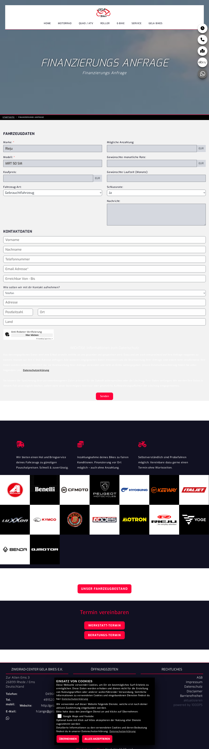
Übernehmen (68, 739)
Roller (105, 23)
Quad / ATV (86, 23)
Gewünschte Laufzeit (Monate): (127, 172)
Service (136, 23)
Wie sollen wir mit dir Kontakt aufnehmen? (31, 297)
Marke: (7, 142)
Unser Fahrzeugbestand (104, 589)
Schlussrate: (115, 187)
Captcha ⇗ (44, 339)
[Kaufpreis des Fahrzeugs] (48, 178)
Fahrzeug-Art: (12, 187)
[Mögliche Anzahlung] (152, 148)
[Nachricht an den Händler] (156, 214)
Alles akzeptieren (97, 739)
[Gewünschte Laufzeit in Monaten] (156, 178)
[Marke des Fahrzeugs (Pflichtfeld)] (52, 148)
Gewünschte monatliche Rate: (126, 157)
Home (47, 23)
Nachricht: (113, 201)
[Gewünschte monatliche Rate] (152, 163)
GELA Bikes (155, 23)
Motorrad (65, 23)
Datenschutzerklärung (36, 370)
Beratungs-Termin (104, 635)
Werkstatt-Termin (104, 625)
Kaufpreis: (10, 172)
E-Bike (121, 23)
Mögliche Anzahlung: (120, 142)
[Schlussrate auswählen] (156, 193)
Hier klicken (32, 335)
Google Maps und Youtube (78, 716)
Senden (104, 396)
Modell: (8, 157)
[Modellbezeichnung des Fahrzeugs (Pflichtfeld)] (52, 163)
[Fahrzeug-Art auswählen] (52, 193)
